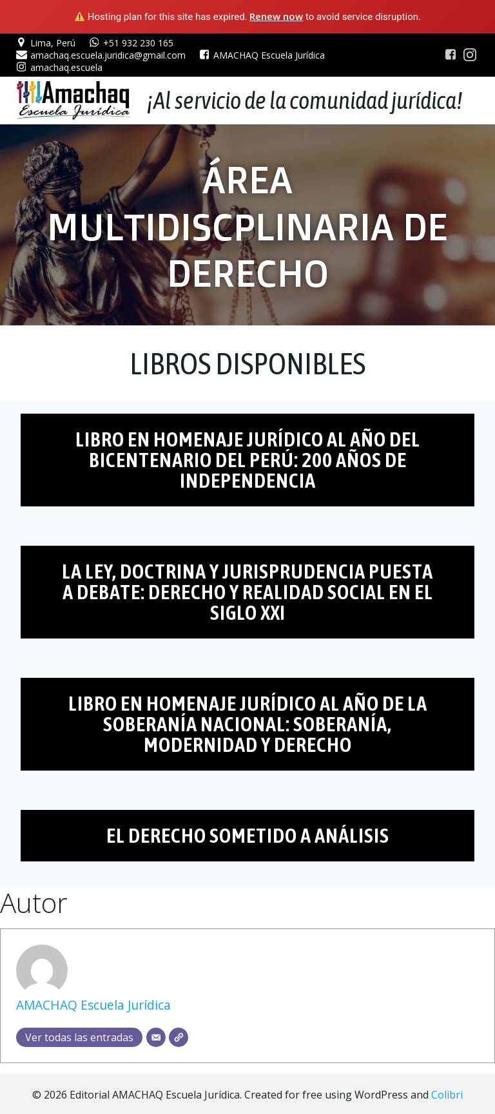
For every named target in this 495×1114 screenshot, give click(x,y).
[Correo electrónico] (156, 1035)
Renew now (276, 16)
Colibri (447, 1092)
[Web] (178, 1035)
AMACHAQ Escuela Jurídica (93, 1003)
